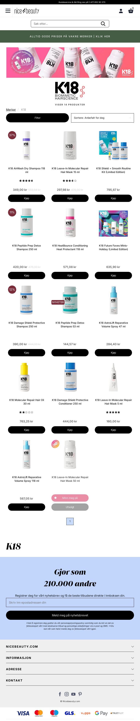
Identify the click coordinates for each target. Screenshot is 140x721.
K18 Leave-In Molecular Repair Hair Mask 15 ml (70, 170)
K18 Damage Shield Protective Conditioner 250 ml (70, 401)
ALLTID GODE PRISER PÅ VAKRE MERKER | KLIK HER (70, 36)
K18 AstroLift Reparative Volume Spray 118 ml (26, 479)
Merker (11, 109)
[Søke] (70, 23)
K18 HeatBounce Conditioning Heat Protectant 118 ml (70, 247)
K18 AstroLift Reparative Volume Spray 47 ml (113, 324)
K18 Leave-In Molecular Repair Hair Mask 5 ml (113, 401)
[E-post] (70, 602)
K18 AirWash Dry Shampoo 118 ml (26, 170)
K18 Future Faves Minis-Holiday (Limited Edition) (113, 247)
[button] (102, 117)
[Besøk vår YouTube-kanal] (73, 695)
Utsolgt (70, 507)
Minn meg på (70, 497)
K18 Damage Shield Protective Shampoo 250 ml (27, 324)
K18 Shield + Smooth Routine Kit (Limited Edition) (113, 170)
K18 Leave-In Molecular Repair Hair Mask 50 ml (70, 479)
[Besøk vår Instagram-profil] (67, 695)
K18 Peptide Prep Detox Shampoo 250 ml (26, 247)
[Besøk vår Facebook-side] (60, 695)
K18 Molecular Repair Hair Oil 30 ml (26, 401)
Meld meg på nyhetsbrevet (70, 615)
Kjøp (26, 198)
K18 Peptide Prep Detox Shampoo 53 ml (70, 324)
